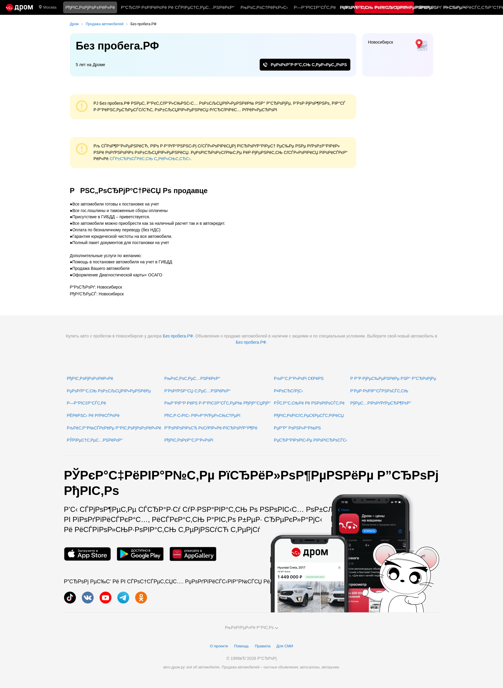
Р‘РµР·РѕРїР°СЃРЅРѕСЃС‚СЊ (379, 390)
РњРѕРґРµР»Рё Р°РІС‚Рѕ (251, 627)
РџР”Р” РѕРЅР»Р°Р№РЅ (297, 428)
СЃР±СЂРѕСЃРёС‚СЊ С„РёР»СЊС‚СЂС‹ (150, 158)
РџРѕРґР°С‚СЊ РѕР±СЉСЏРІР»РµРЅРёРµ (109, 390)
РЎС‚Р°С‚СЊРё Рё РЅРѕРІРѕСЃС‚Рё (309, 403)
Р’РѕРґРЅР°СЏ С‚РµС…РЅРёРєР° (198, 390)
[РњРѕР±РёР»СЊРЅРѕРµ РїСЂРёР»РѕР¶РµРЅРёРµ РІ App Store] (87, 554)
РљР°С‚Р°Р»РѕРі (392, 7)
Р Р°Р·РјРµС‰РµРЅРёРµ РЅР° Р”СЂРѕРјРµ (393, 378)
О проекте (219, 646)
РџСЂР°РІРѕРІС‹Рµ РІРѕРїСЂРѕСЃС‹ (310, 440)
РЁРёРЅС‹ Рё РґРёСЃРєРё (93, 415)
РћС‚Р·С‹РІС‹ (355, 7)
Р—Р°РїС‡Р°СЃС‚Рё (315, 7)
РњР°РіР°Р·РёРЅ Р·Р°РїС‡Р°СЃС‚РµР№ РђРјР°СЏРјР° (218, 403)
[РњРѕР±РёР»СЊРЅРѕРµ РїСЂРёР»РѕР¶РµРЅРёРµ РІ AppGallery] (193, 554)
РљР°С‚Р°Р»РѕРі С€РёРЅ (299, 378)
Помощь (241, 646)
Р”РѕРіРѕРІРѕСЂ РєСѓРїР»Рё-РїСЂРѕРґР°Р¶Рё (211, 428)
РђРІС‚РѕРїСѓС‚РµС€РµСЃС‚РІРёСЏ (309, 415)
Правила (263, 646)
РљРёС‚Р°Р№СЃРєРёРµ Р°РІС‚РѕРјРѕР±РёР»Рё (114, 428)
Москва (47, 7)
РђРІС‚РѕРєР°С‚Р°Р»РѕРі (189, 440)
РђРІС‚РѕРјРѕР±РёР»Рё (90, 7)
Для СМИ (284, 646)
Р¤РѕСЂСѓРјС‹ (288, 390)
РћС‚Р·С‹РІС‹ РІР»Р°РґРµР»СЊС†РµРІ (202, 415)
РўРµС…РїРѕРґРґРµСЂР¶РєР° (380, 403)
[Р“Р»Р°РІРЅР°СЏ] (19, 7)
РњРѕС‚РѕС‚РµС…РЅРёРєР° (193, 378)
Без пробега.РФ (178, 336)
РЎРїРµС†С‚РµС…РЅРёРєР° (95, 440)
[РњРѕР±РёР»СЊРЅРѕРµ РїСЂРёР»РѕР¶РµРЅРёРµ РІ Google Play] (140, 554)
